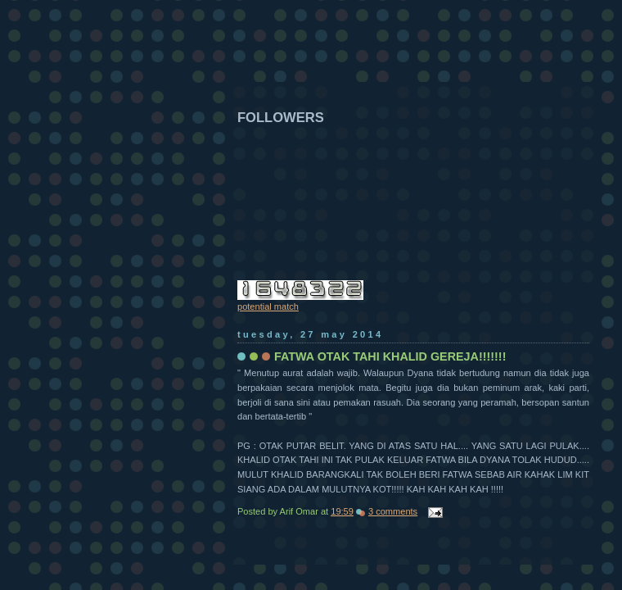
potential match (268, 306)
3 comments (392, 511)
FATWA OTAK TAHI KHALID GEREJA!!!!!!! (390, 356)
